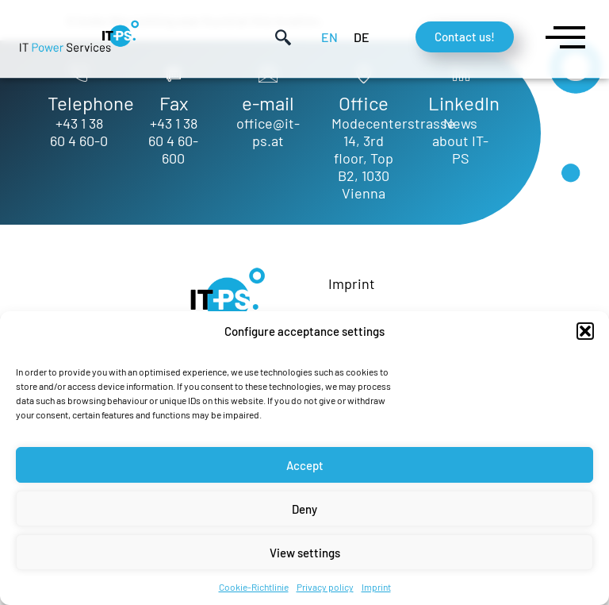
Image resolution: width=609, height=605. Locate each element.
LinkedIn (464, 102)
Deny (304, 509)
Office (364, 102)
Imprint (376, 586)
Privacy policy (325, 586)
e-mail (268, 102)
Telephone (91, 102)
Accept (305, 465)
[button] (585, 331)
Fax (173, 102)
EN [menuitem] (329, 36)
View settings (305, 552)
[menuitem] (329, 36)
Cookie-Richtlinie (254, 586)
